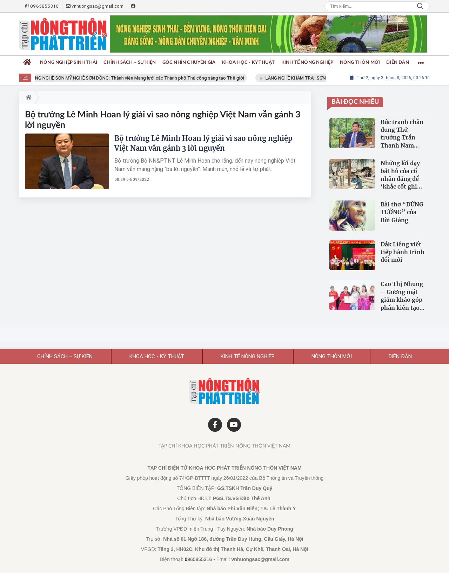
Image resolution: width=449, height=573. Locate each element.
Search (420, 6)
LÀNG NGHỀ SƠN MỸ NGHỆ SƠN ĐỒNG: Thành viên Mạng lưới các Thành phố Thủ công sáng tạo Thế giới (140, 78)
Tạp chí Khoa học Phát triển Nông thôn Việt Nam (224, 446)
